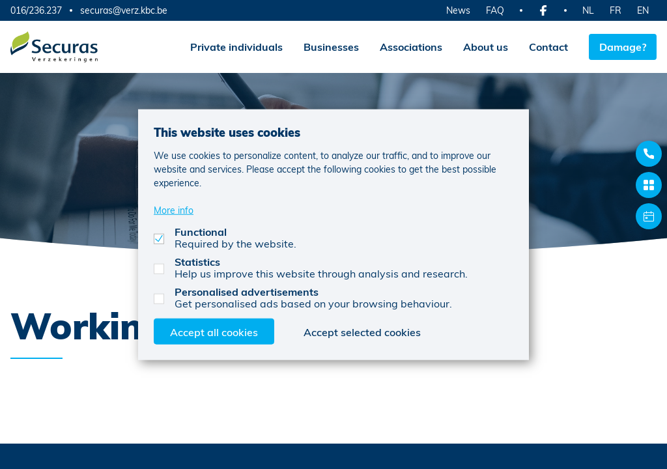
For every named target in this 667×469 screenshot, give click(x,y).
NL (588, 10)
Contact (548, 46)
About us (485, 46)
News (458, 10)
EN (643, 10)
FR (615, 10)
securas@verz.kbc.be (123, 10)
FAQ (495, 10)
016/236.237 (36, 10)
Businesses (331, 46)
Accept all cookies (214, 331)
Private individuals (236, 46)
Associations (411, 46)
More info (173, 209)
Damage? (622, 46)
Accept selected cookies (362, 331)
